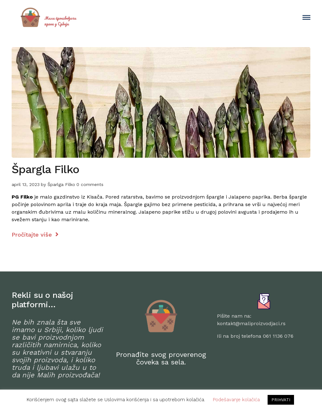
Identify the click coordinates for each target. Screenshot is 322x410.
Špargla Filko (45, 169)
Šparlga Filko (61, 184)
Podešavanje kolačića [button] (236, 399)
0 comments (89, 184)
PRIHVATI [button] (280, 399)
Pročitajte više (35, 234)
